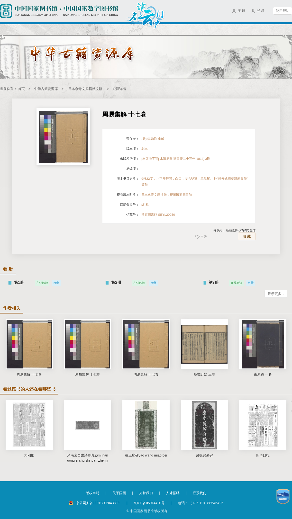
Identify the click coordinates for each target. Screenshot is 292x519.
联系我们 (199, 493)
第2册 (116, 282)
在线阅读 (42, 283)
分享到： (219, 230)
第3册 (214, 282)
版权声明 (92, 493)
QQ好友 (243, 230)
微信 (253, 230)
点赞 (204, 237)
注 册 (241, 10)
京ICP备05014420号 (149, 503)
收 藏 (247, 236)
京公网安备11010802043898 (98, 503)
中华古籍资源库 (46, 89)
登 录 (261, 10)
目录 (56, 283)
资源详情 (119, 89)
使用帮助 (282, 11)
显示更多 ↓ (276, 294)
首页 (21, 89)
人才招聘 (173, 493)
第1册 (19, 282)
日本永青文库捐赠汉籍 (85, 89)
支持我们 (146, 493)
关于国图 (119, 493)
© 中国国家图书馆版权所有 (147, 511)
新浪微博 (232, 230)
